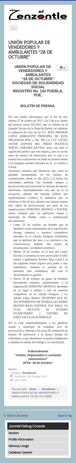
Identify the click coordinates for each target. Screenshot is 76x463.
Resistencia (29, 372)
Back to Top (65, 415)
